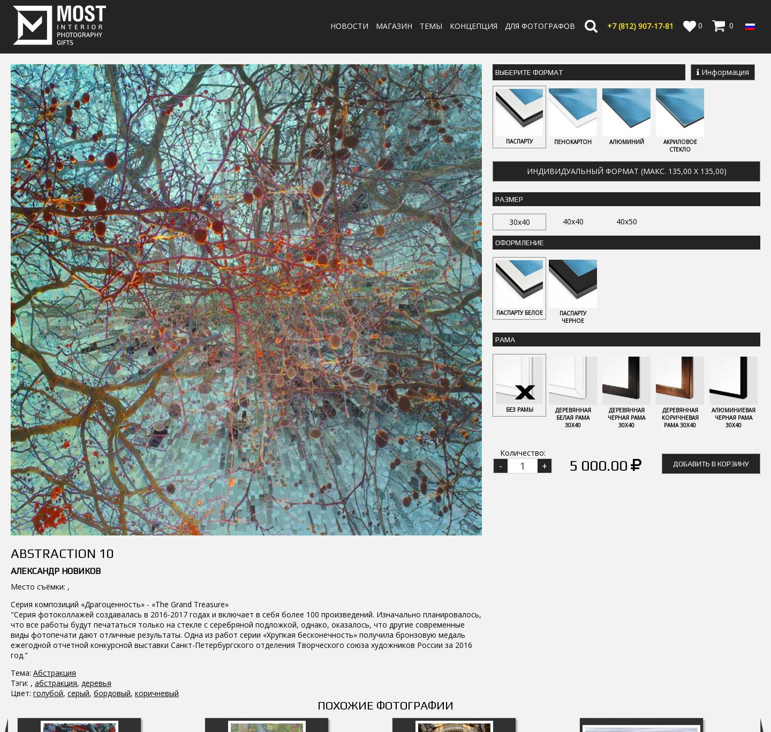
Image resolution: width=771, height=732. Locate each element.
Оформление (519, 242)
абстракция (56, 469)
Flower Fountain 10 (266, 594)
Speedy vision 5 (642, 594)
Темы (431, 26)
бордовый (112, 479)
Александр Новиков (56, 357)
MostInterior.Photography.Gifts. (61, 656)
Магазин (394, 26)
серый (78, 479)
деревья (96, 469)
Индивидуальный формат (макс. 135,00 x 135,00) (627, 171)
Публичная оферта (459, 719)
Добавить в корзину (711, 463)
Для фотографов (540, 26)
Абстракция (54, 459)
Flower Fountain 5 (79, 594)
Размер (509, 199)
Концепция (473, 26)
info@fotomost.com (51, 702)
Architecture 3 (454, 594)
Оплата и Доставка (459, 689)
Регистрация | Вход (713, 700)
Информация (723, 72)
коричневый (157, 479)
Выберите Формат (529, 72)
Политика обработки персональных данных (504, 709)
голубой (48, 479)
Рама (505, 339)
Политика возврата (460, 699)
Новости (349, 26)
